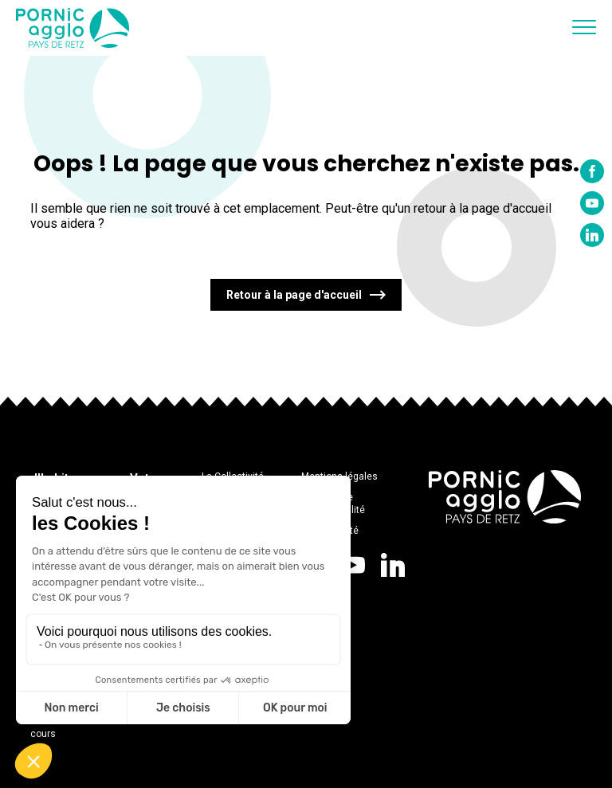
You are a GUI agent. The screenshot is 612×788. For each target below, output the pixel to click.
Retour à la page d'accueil (294, 294)
